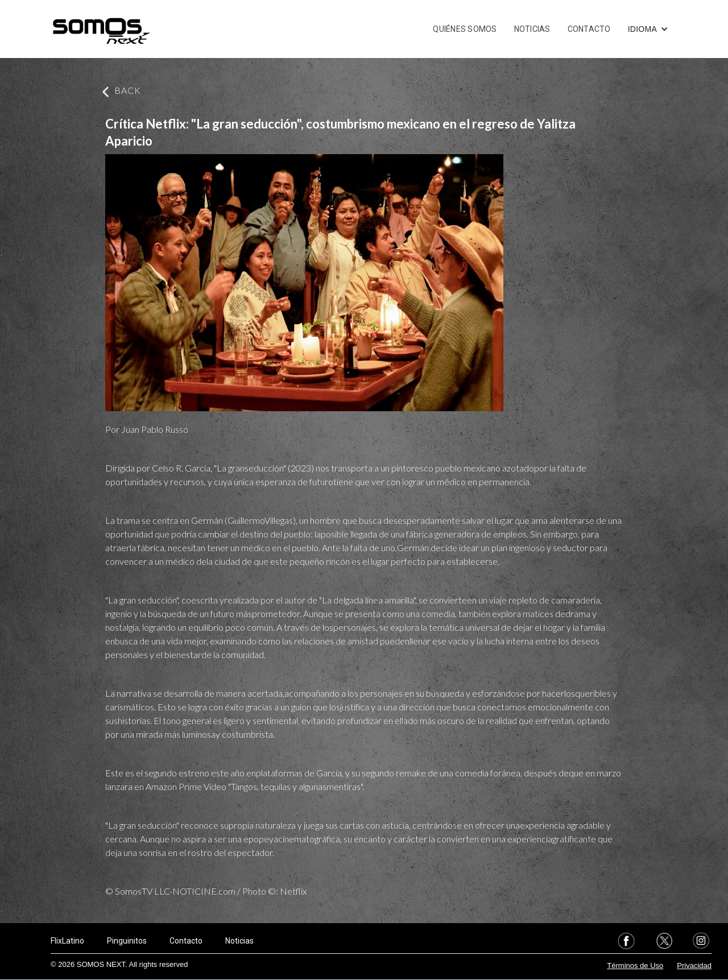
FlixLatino (67, 940)
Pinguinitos (127, 940)
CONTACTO (589, 29)
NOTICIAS (532, 29)
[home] (101, 29)
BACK (127, 90)
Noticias (239, 940)
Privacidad (694, 965)
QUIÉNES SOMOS (465, 29)
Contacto (185, 940)
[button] (648, 29)
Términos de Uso (635, 965)
